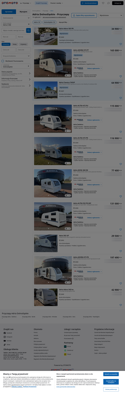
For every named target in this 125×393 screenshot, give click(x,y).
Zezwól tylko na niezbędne (111, 381)
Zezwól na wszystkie (111, 374)
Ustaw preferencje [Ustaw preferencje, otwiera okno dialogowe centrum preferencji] (111, 389)
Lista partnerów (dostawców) (65, 387)
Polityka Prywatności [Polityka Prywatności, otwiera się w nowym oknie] (29, 386)
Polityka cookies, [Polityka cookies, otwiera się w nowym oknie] (17, 386)
